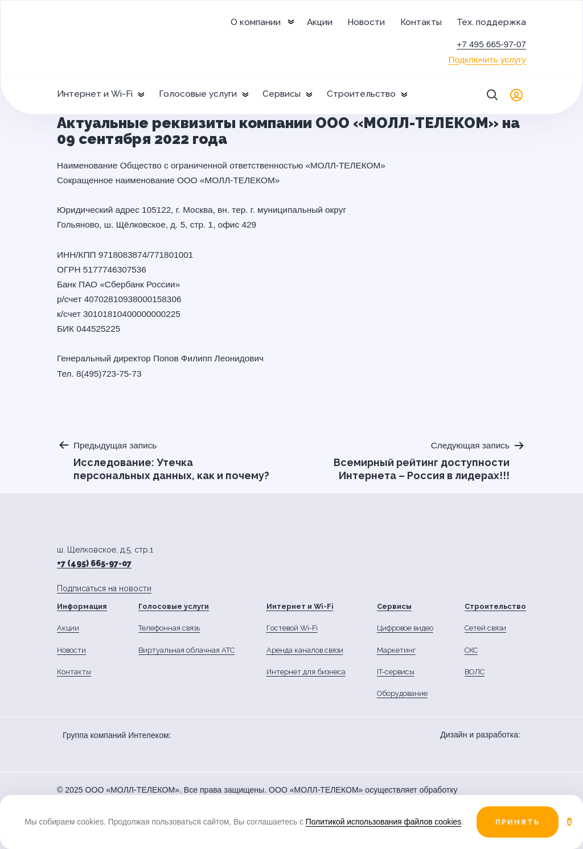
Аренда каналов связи (304, 650)
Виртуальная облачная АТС (186, 650)
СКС (471, 650)
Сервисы (281, 94)
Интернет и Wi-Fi (95, 94)
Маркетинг (396, 650)
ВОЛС (475, 671)
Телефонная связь (169, 628)
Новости (366, 22)
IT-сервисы (395, 671)
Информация (82, 606)
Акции (319, 22)
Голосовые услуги (198, 94)
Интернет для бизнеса (306, 671)
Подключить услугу (487, 59)
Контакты (421, 22)
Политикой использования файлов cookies (383, 821)
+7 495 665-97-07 (491, 44)
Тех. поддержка (491, 22)
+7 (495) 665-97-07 (94, 563)
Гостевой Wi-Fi (292, 628)
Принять (517, 822)
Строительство (361, 94)
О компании (256, 22)
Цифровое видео (405, 628)
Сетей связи (485, 628)
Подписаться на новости (104, 588)
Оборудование (402, 693)
